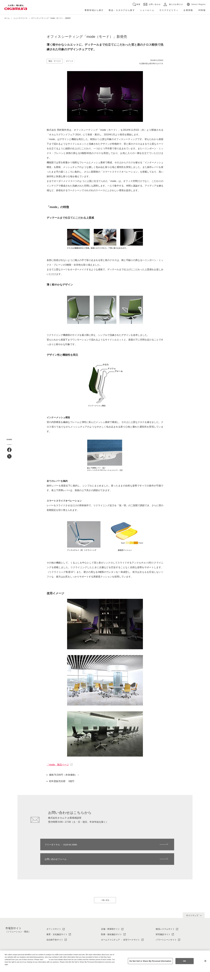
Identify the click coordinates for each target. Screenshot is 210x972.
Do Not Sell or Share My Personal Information (150, 961)
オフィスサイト (54, 914)
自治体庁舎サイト (55, 925)
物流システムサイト (165, 914)
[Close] (205, 961)
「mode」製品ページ (58, 764)
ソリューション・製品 (111, 946)
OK (184, 961)
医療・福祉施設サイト (111, 920)
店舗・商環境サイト (110, 914)
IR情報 (159, 946)
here (46, 959)
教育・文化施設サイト (57, 920)
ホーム (7, 18)
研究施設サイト (163, 920)
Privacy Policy (10, 967)
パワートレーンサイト (166, 925)
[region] (105, 961)
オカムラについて (55, 946)
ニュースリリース (20, 18)
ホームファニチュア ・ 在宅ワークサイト (120, 925)
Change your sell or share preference (19, 969)
